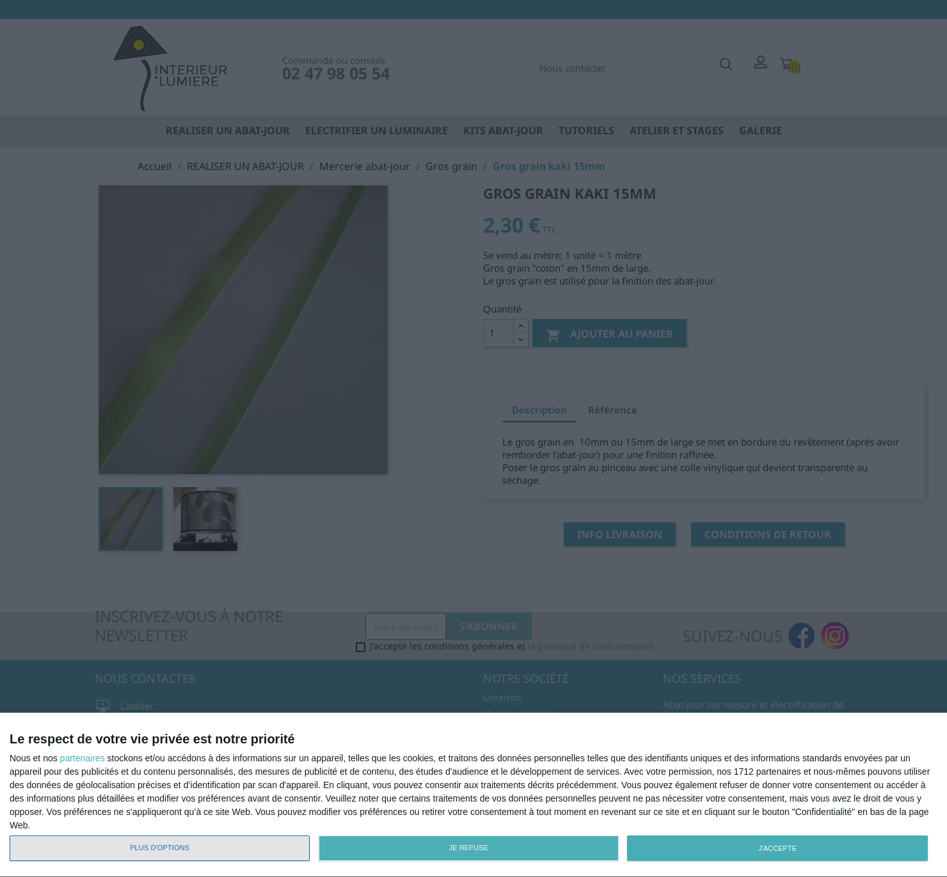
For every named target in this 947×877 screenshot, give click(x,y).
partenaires (82, 758)
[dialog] (473, 795)
